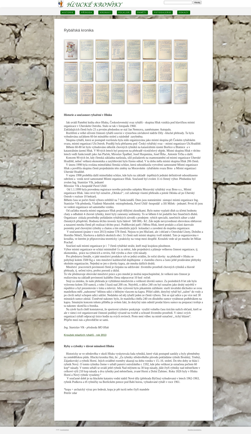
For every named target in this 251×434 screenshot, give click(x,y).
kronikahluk (64, 430)
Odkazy (184, 12)
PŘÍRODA (86, 12)
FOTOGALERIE (162, 12)
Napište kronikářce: (195, 430)
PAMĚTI (141, 12)
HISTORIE (67, 12)
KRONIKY (105, 12)
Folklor (124, 12)
